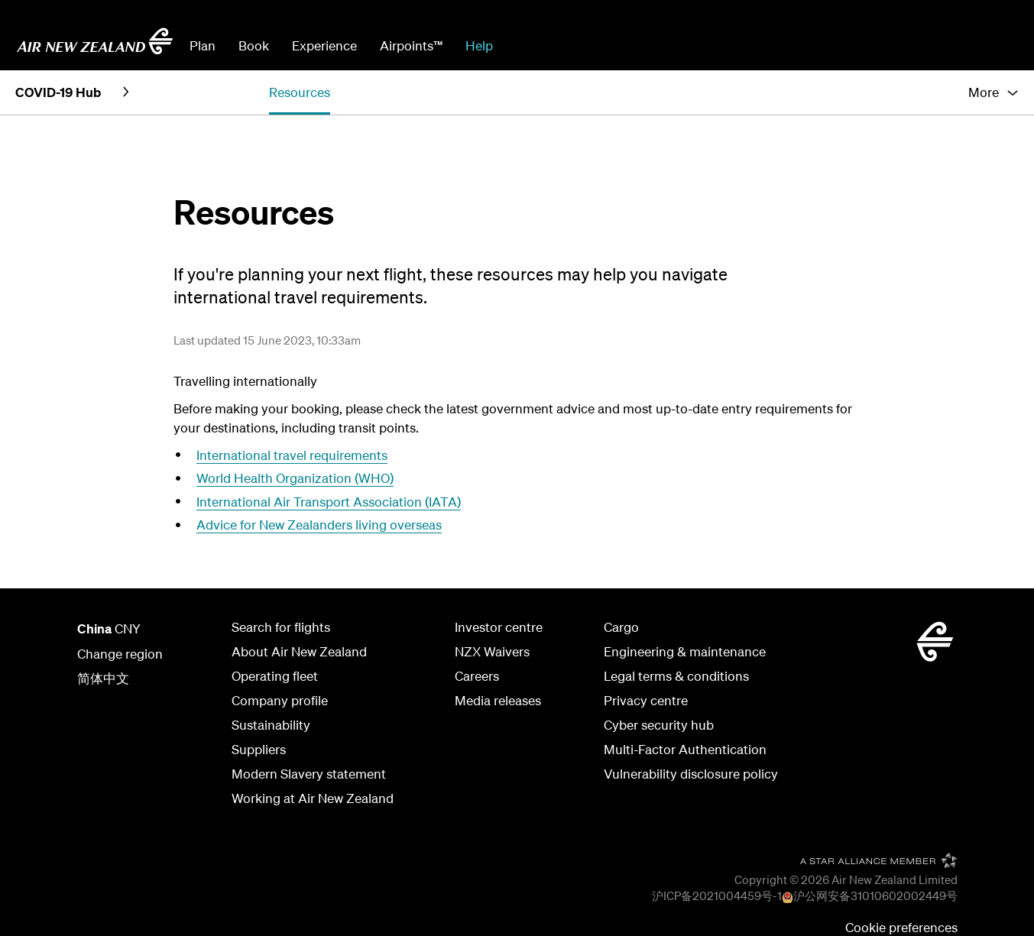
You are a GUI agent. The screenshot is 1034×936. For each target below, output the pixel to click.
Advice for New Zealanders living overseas (319, 525)
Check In (938, 45)
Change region (120, 654)
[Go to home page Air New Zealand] (94, 41)
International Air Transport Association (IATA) (328, 502)
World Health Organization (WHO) (295, 478)
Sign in (999, 45)
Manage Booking (848, 45)
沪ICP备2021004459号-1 (717, 895)
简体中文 (103, 678)
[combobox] (620, 44)
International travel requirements (291, 455)
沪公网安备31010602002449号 (875, 895)
